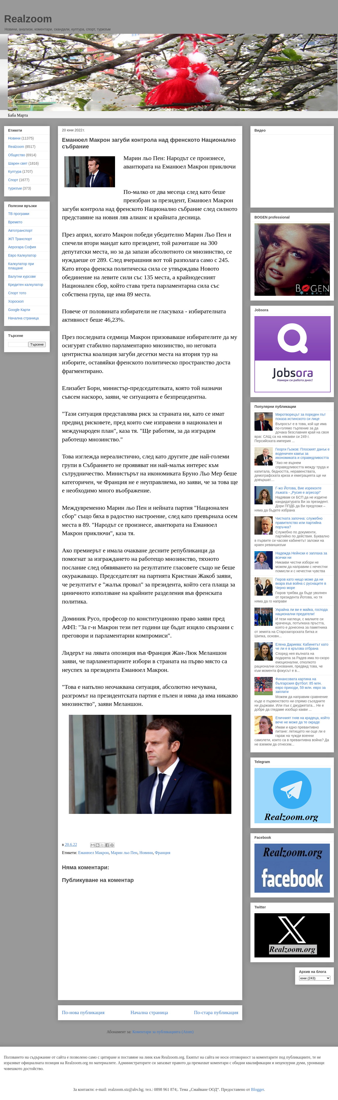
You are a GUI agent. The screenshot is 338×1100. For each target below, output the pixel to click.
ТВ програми (18, 214)
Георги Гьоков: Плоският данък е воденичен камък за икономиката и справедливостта (303, 453)
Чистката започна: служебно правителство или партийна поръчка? (299, 522)
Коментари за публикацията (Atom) (163, 1032)
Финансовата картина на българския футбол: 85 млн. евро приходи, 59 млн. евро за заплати (301, 685)
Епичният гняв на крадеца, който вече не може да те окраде (303, 720)
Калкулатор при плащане (21, 266)
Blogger (257, 1089)
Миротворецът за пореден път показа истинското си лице (301, 416)
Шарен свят (17, 163)
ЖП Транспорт (20, 239)
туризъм (15, 188)
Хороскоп (16, 301)
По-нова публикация (83, 1012)
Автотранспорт (20, 230)
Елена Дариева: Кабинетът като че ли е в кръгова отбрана (302, 646)
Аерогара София (22, 247)
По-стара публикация (216, 1012)
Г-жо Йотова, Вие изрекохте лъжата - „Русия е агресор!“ (298, 490)
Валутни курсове (22, 276)
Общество (16, 155)
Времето (15, 222)
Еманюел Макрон (93, 852)
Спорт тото (17, 293)
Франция (162, 852)
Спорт (13, 180)
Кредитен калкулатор (25, 285)
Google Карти (19, 310)
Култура (14, 171)
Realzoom (28, 18)
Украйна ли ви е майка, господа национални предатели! (302, 612)
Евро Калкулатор (22, 255)
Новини (146, 852)
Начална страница (149, 1012)
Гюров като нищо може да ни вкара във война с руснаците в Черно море (301, 583)
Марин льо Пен (124, 852)
